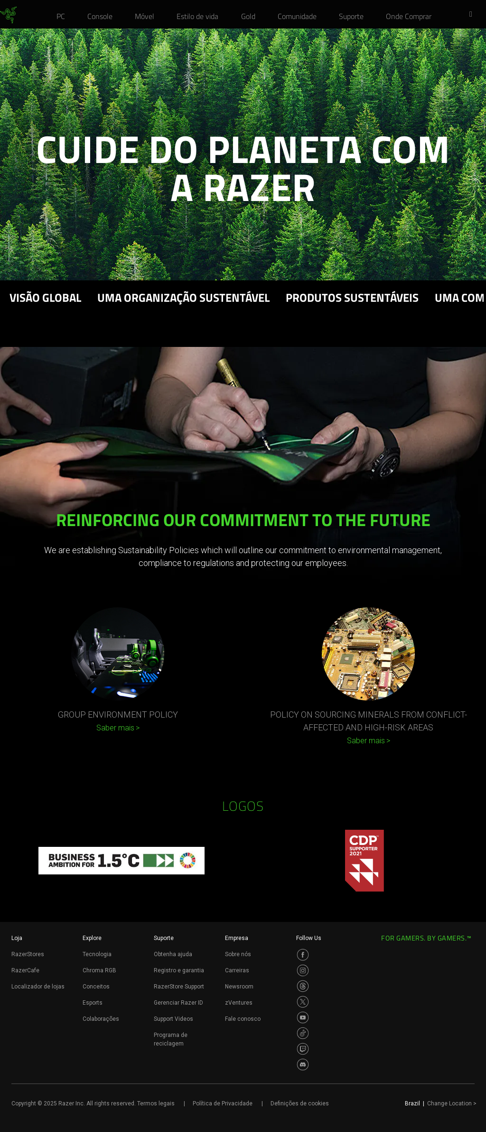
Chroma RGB (99, 970)
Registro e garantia (179, 970)
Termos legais (156, 1103)
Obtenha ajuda (173, 954)
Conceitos (96, 986)
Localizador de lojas (38, 986)
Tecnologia (97, 954)
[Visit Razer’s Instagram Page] (302, 970)
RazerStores (27, 954)
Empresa (236, 938)
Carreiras (237, 970)
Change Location (452, 1103)
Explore (92, 938)
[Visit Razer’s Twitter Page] (302, 1001)
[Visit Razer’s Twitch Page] (302, 1048)
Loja (16, 938)
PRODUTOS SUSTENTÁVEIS (352, 299)
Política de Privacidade (222, 1103)
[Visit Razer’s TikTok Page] (302, 1033)
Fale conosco (243, 1019)
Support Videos (173, 1019)
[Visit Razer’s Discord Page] (302, 1064)
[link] (8, 15)
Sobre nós (238, 954)
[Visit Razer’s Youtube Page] (302, 1017)
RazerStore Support (179, 986)
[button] (473, 14)
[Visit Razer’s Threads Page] (302, 986)
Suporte (164, 938)
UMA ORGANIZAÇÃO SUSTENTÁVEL (183, 299)
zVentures (238, 1002)
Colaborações (101, 1019)
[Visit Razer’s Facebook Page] (302, 954)
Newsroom (239, 986)
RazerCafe (25, 970)
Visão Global (45, 299)
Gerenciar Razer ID (178, 1002)
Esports (93, 1002)
